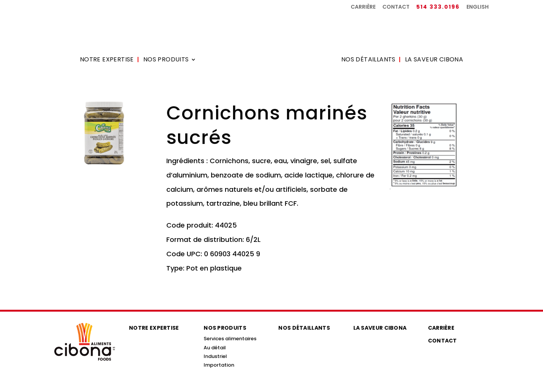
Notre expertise (107, 60)
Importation (219, 365)
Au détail (215, 347)
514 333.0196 (438, 7)
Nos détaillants (368, 60)
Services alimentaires (230, 338)
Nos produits (166, 60)
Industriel (215, 356)
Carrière (363, 7)
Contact (396, 7)
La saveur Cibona (434, 60)
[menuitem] (477, 9)
